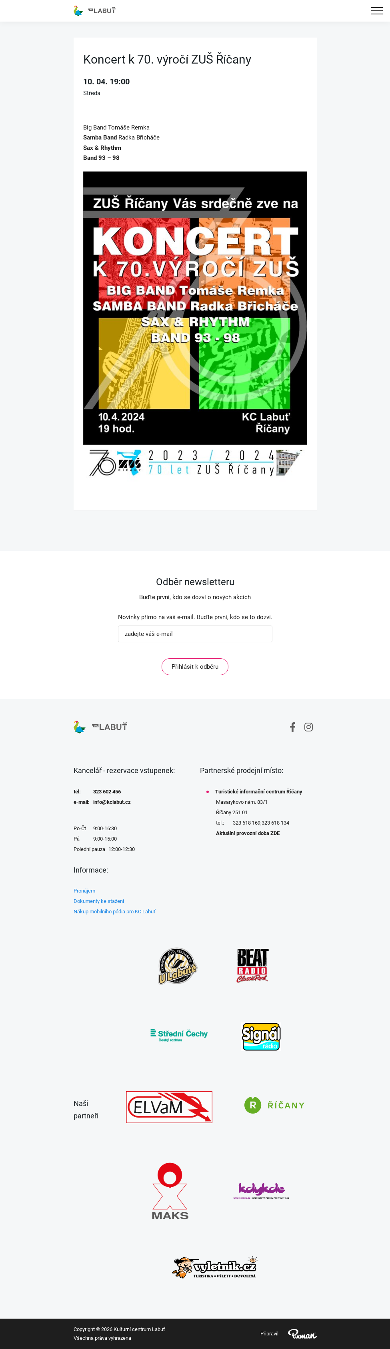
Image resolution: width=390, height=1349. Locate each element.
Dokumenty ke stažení (99, 901)
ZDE (275, 833)
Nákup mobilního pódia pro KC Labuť (115, 912)
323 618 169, (247, 823)
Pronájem (84, 891)
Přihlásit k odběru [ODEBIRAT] (195, 666)
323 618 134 (275, 823)
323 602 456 (107, 792)
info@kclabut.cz (112, 802)
